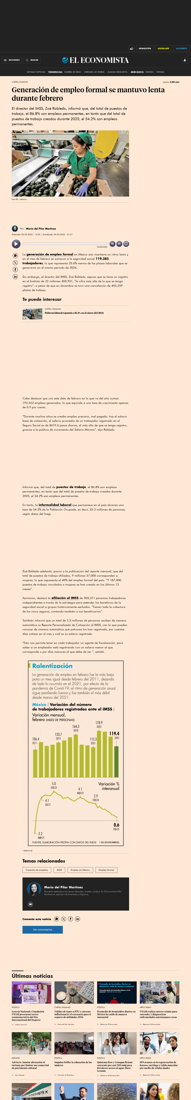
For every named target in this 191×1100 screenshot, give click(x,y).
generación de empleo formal (50, 254)
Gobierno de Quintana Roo (109, 1075)
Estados (16, 1058)
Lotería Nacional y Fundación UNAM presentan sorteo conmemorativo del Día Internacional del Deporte (28, 1015)
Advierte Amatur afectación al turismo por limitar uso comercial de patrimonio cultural (30, 1065)
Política (16, 1007)
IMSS (59, 870)
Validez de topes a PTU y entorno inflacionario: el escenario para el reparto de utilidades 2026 (73, 1014)
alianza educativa (118, 72)
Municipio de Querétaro (66, 1075)
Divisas (160, 72)
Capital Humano (20, 82)
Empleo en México (80, 870)
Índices (149, 72)
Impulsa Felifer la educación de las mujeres (73, 1064)
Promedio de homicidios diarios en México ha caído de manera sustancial (116, 1014)
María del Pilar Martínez (41, 228)
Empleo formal (106, 870)
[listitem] (16, 244)
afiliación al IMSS (65, 598)
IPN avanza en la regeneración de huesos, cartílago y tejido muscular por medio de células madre (159, 1065)
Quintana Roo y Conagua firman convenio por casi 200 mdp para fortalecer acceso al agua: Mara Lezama (115, 1066)
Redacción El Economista (108, 1024)
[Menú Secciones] (11, 60)
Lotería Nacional (21, 1024)
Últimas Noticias (36, 72)
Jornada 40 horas (94, 72)
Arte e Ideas (145, 1007)
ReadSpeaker (102, 246)
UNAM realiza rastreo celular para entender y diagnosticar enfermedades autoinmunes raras (159, 1014)
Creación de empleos (37, 870)
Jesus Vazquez (19, 1075)
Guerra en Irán (72, 72)
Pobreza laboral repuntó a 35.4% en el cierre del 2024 (74, 313)
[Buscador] (31, 60)
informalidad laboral (55, 505)
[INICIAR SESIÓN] (185, 60)
